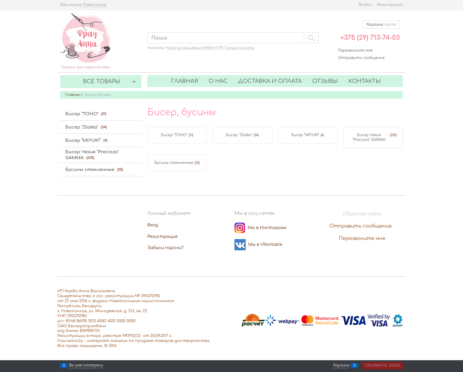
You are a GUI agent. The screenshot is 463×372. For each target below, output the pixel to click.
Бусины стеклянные (173, 163)
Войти (365, 5)
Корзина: (381, 24)
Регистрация (390, 5)
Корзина (341, 365)
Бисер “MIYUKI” (305, 135)
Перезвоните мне (355, 50)
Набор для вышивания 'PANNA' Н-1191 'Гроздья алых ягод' (210, 48)
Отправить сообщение (361, 58)
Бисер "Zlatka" (239, 135)
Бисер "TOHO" (174, 135)
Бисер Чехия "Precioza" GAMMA (368, 137)
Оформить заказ (382, 365)
